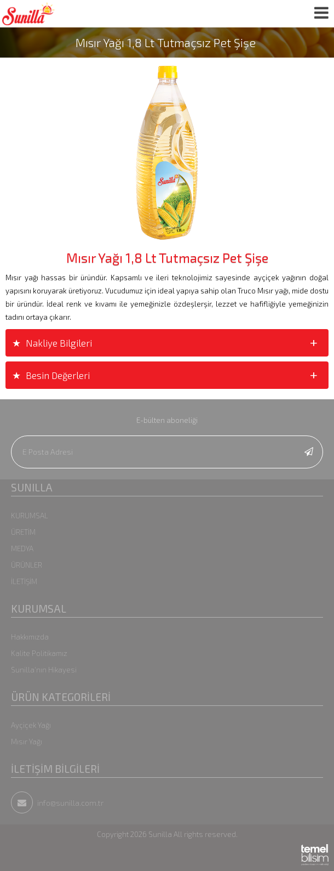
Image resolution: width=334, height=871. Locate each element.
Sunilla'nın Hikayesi (44, 669)
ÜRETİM (23, 532)
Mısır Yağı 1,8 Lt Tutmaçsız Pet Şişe (166, 42)
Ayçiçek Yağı (31, 725)
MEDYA (22, 548)
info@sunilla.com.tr (57, 802)
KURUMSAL (29, 515)
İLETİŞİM (24, 581)
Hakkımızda (30, 636)
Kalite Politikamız (39, 653)
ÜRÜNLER (26, 565)
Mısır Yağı (26, 741)
